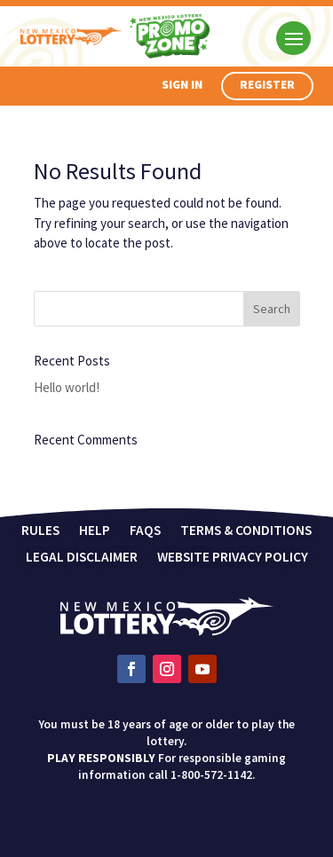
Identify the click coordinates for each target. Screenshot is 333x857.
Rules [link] (40, 531)
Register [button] (267, 84)
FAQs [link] (145, 531)
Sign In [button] (182, 84)
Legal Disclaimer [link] (82, 558)
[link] (167, 631)
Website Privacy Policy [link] (232, 558)
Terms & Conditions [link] (246, 531)
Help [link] (94, 531)
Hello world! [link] (66, 387)
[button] (294, 37)
